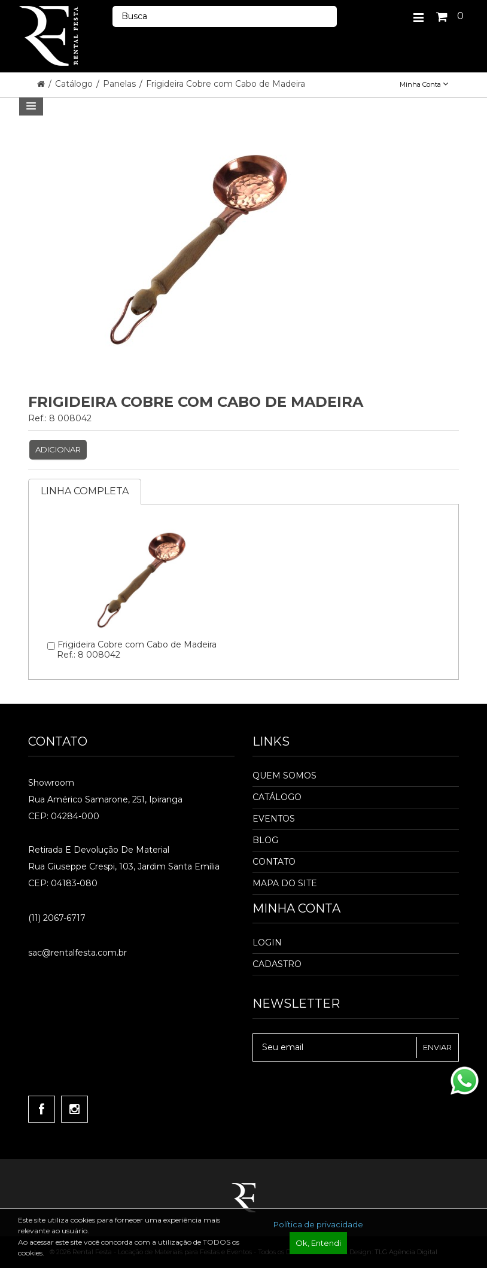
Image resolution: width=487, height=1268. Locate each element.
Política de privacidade (318, 1224)
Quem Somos (284, 775)
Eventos (273, 818)
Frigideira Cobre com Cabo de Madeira (225, 83)
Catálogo (75, 83)
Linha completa (85, 491)
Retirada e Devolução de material (98, 849)
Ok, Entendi (318, 1243)
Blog (265, 840)
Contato (274, 861)
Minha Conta (424, 84)
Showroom (51, 782)
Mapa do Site (284, 883)
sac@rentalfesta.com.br (77, 952)
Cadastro (277, 964)
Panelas (120, 83)
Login (267, 942)
